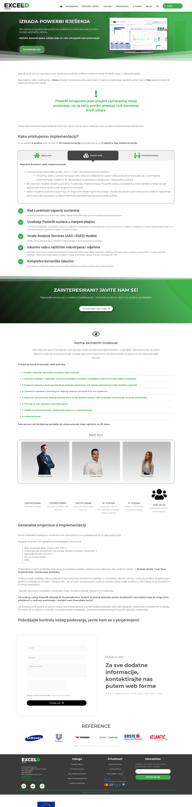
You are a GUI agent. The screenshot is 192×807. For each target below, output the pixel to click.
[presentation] (47, 681)
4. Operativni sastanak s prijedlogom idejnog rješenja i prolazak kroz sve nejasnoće (65, 391)
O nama (138, 6)
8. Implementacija (31, 416)
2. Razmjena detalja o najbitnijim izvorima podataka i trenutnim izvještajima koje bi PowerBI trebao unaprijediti (79, 378)
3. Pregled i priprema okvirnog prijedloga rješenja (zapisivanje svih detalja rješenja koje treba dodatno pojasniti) (79, 385)
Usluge (108, 6)
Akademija (71, 6)
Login (168, 6)
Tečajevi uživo (90, 6)
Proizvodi (123, 6)
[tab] (96, 372)
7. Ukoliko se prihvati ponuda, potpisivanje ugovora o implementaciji (57, 410)
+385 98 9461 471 (26, 784)
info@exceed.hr (26, 782)
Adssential (106, 798)
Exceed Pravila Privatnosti (60, 691)
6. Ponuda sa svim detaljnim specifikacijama (45, 404)
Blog (149, 6)
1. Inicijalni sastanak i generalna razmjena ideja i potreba (50, 372)
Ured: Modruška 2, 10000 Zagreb (32, 786)
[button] (96, 308)
